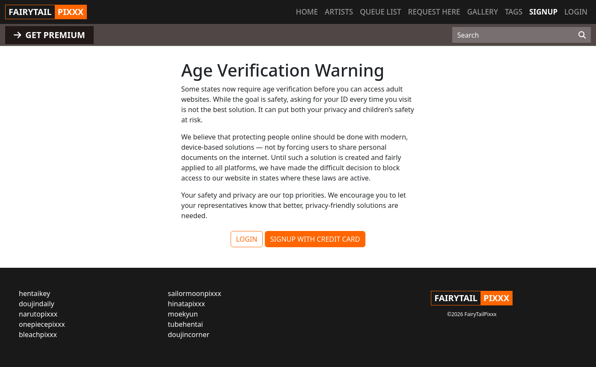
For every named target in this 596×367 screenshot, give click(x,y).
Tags (513, 12)
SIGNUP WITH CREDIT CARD (315, 239)
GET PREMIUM (49, 35)
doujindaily (36, 303)
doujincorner (188, 334)
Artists (339, 12)
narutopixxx (38, 314)
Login (575, 12)
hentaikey (34, 293)
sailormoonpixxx (194, 293)
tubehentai (185, 324)
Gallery (482, 12)
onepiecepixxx (42, 324)
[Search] (582, 35)
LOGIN (247, 239)
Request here (434, 12)
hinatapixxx (186, 303)
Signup (543, 12)
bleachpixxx (38, 334)
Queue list (380, 12)
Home (307, 12)
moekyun (183, 314)
